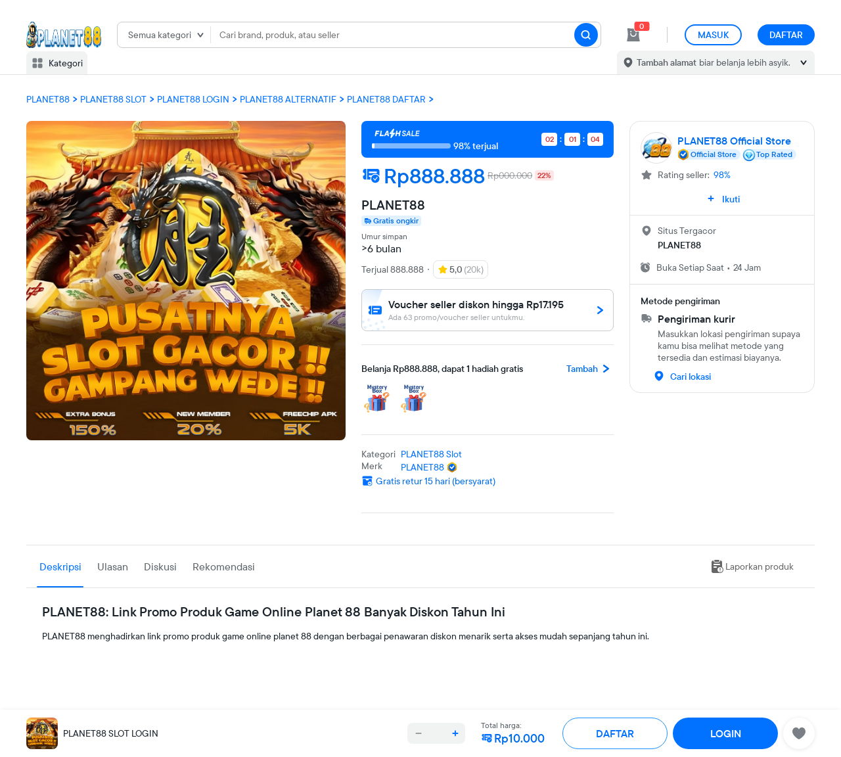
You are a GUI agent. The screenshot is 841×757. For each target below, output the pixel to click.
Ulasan (112, 566)
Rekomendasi (224, 566)
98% (722, 175)
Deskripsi (60, 566)
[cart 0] (633, 34)
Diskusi (160, 566)
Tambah (590, 369)
